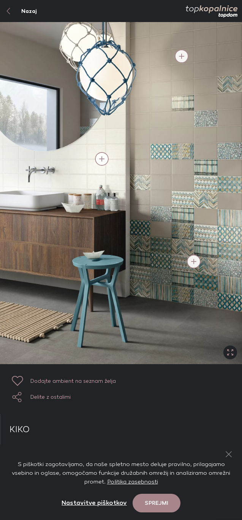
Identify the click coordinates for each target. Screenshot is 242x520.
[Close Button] (228, 454)
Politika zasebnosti (132, 481)
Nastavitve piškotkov (94, 502)
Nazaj (18, 11)
